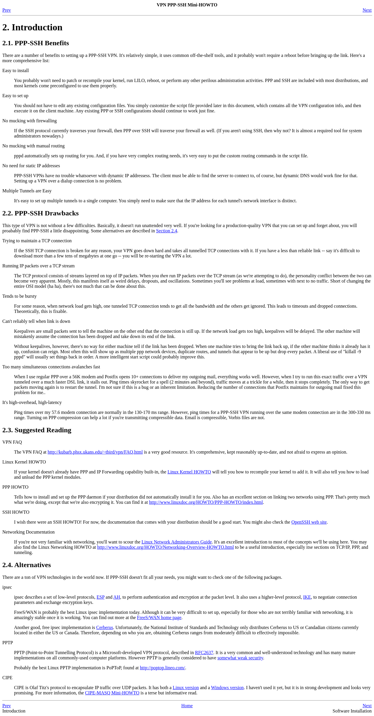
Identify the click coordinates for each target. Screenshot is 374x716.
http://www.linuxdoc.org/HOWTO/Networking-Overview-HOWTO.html (165, 547)
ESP (101, 597)
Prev (6, 10)
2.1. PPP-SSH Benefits (35, 43)
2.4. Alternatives (26, 565)
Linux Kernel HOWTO (189, 471)
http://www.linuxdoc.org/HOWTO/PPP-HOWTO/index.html (206, 502)
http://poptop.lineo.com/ (162, 667)
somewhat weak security (240, 657)
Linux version (186, 687)
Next (367, 10)
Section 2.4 (166, 230)
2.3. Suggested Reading (36, 430)
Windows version (227, 687)
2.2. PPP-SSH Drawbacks (40, 213)
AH (116, 597)
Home (187, 705)
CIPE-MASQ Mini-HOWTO (112, 692)
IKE (307, 597)
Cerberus (104, 627)
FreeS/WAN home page (159, 617)
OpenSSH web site (309, 522)
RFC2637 (204, 652)
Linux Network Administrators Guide (176, 541)
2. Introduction (32, 27)
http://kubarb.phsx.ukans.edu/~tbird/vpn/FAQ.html (95, 452)
